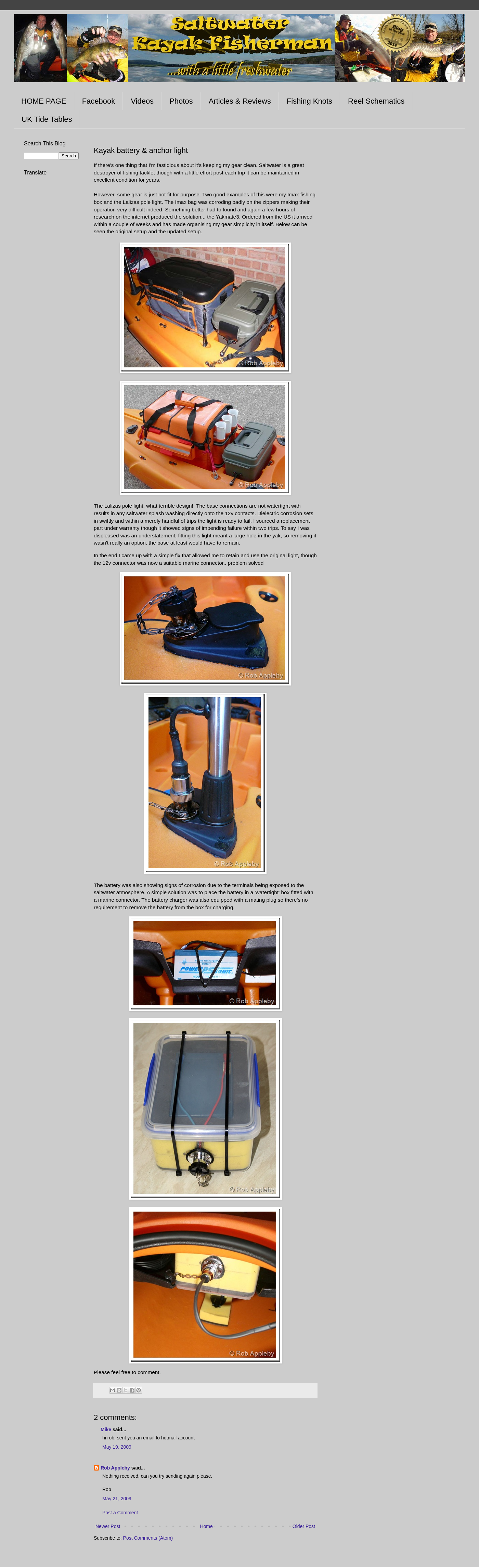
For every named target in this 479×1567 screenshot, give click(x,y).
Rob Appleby (115, 1468)
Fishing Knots (309, 101)
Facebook (98, 101)
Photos (181, 101)
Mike (106, 1429)
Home (206, 1526)
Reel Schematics (376, 101)
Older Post (304, 1526)
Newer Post (107, 1526)
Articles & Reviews (240, 101)
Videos (142, 101)
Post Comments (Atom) (148, 1538)
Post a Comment (120, 1512)
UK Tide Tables (47, 119)
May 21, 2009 (116, 1498)
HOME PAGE (43, 101)
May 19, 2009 (116, 1447)
